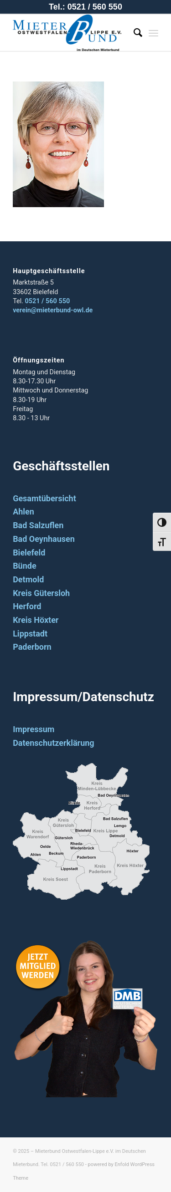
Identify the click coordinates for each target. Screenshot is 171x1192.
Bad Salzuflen (38, 525)
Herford (27, 606)
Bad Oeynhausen (44, 539)
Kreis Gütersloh (41, 593)
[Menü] (153, 33)
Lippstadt (30, 633)
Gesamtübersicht (44, 498)
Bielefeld (29, 552)
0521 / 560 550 (47, 301)
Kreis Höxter (35, 620)
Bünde (24, 566)
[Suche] (133, 33)
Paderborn (32, 647)
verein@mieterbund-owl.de (53, 310)
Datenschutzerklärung (53, 743)
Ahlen (23, 511)
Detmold (28, 579)
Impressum (33, 729)
